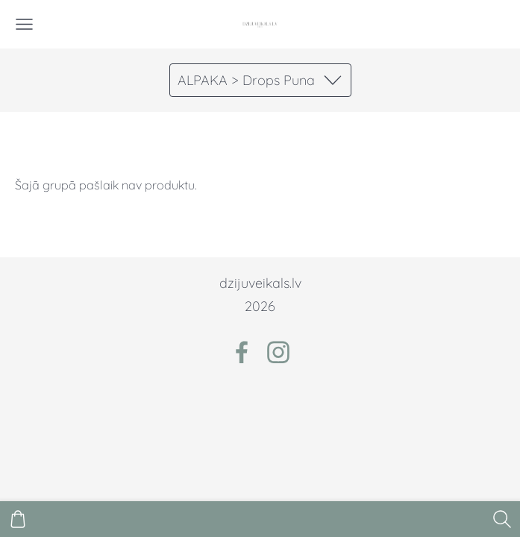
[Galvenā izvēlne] (24, 24)
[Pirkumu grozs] (18, 519)
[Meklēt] (502, 519)
